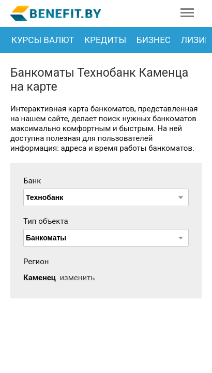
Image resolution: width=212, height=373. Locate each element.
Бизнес (154, 40)
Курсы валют (42, 40)
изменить (77, 277)
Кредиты (105, 40)
